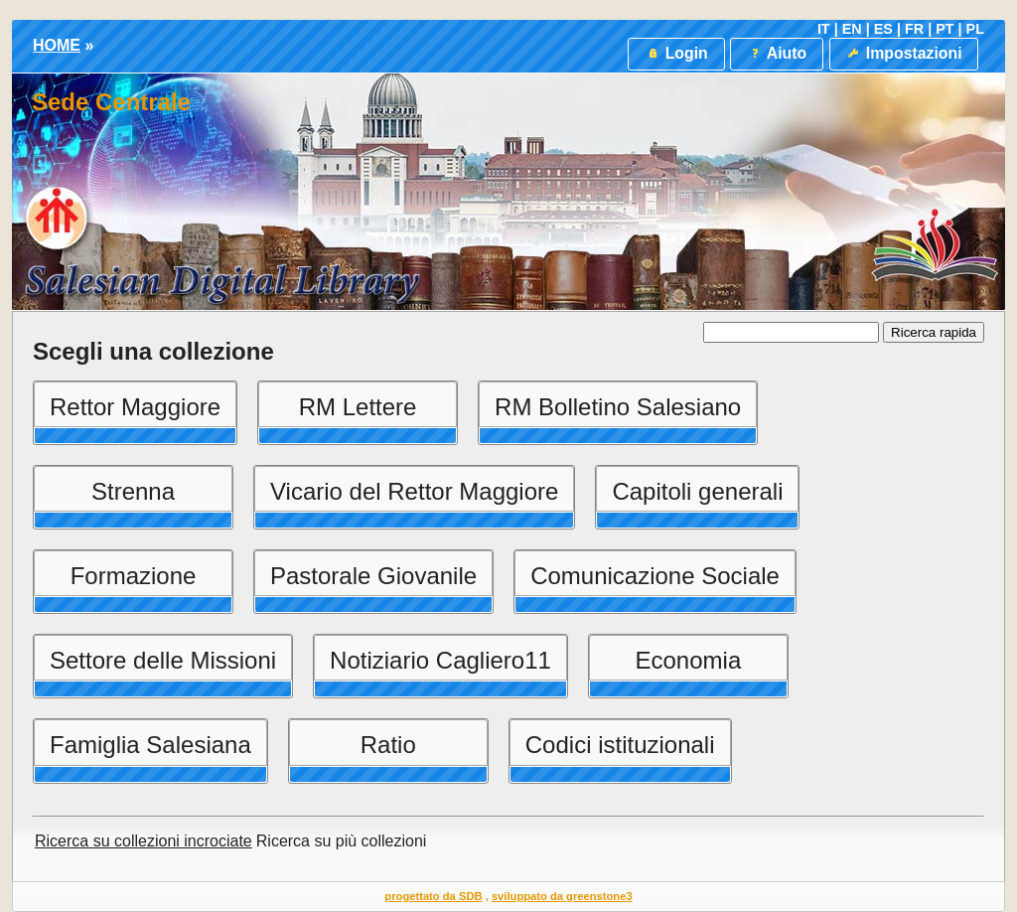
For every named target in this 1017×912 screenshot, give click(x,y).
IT (823, 29)
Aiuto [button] (776, 53)
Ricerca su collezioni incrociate (143, 841)
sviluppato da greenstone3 (562, 896)
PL (975, 29)
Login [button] (676, 53)
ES (883, 29)
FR (914, 29)
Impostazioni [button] (903, 53)
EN (852, 29)
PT (944, 29)
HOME (56, 45)
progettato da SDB (433, 896)
